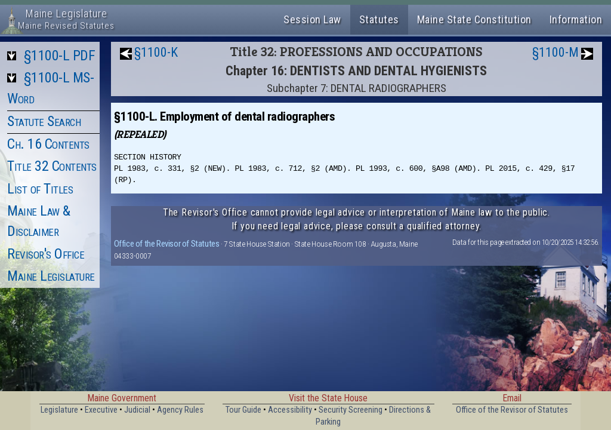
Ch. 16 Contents (48, 144)
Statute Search (44, 121)
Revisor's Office (45, 253)
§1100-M (555, 52)
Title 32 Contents (52, 166)
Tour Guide (243, 410)
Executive (101, 410)
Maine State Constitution (474, 19)
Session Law (312, 19)
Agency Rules (180, 410)
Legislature (59, 410)
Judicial (137, 410)
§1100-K (156, 52)
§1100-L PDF (59, 55)
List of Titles (40, 188)
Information (576, 19)
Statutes (379, 19)
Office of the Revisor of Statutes (167, 243)
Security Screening (350, 410)
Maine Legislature (51, 276)
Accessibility (290, 410)
